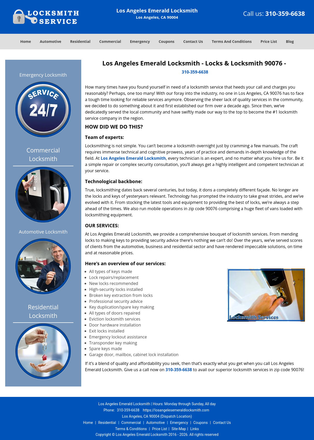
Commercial (110, 41)
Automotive (51, 41)
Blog (290, 41)
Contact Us (193, 41)
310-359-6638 (285, 13)
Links (194, 429)
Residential (80, 41)
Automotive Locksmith (43, 232)
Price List (269, 41)
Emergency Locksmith (43, 75)
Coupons (166, 41)
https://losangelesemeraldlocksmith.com (176, 410)
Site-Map (179, 429)
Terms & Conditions (131, 429)
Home (25, 41)
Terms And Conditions (232, 41)
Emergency (140, 41)
